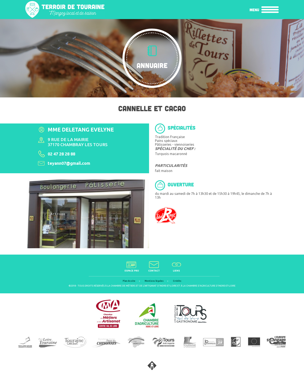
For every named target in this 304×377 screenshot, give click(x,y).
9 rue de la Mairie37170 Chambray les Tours (77, 142)
